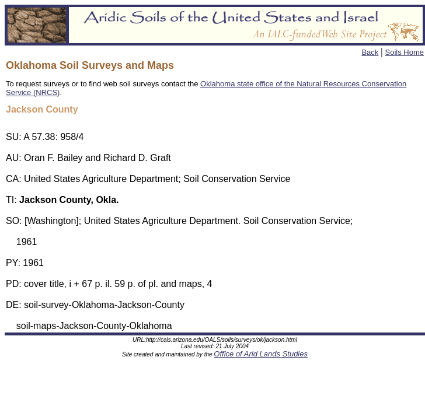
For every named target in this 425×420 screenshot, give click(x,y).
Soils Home (404, 52)
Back (369, 52)
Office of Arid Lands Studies (261, 355)
